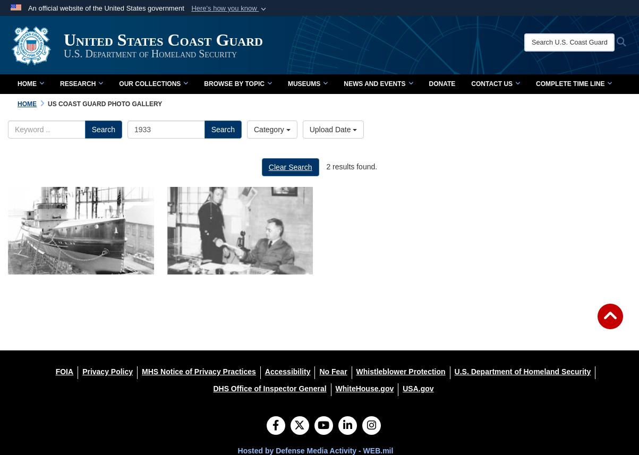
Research (81, 84)
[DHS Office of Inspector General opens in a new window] (269, 388)
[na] (81, 230)
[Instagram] (371, 426)
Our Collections (153, 84)
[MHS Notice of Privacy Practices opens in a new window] (199, 371)
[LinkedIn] (347, 426)
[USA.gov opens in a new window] (418, 388)
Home (31, 84)
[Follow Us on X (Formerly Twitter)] (300, 426)
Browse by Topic (238, 84)
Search (103, 129)
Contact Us (495, 84)
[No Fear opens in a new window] (333, 371)
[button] (229, 8)
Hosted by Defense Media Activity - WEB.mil (316, 451)
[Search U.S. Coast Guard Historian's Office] (569, 42)
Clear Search (290, 167)
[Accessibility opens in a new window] (288, 371)
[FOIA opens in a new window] (64, 371)
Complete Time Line (574, 84)
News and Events (378, 84)
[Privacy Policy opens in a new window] (107, 371)
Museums (308, 84)
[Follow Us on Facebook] (276, 426)
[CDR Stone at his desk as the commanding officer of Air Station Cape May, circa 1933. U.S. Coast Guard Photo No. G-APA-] (240, 230)
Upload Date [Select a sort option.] (333, 129)
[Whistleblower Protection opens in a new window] (401, 371)
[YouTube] (323, 426)
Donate (442, 84)
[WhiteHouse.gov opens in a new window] (365, 388)
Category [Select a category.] (272, 129)
